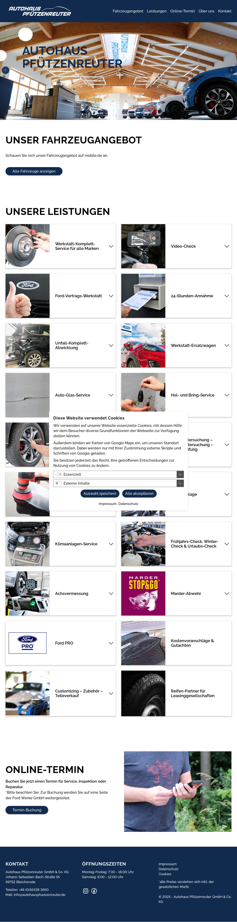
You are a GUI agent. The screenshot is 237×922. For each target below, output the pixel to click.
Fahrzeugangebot (128, 11)
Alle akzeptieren (139, 493)
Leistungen (157, 11)
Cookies (165, 874)
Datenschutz (168, 869)
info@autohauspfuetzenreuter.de (39, 895)
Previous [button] (5, 70)
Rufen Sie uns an (41, 100)
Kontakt (224, 11)
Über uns (206, 11)
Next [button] (231, 70)
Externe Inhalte (77, 483)
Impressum (168, 864)
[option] (118, 71)
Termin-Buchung (26, 810)
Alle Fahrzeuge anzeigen (34, 171)
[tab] (61, 246)
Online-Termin (182, 11)
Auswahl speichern (100, 493)
